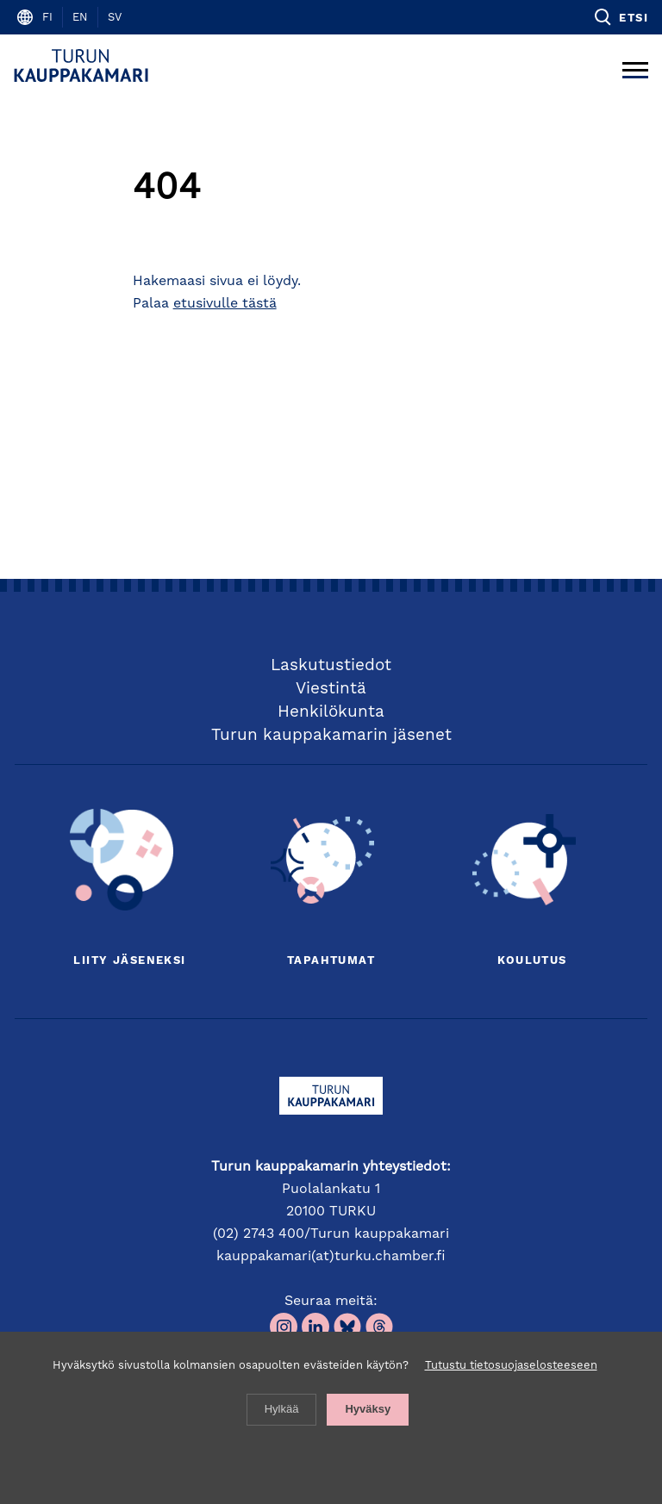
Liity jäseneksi (129, 960)
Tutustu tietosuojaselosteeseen (511, 1365)
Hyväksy (367, 1408)
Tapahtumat (331, 960)
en (80, 17)
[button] (620, 17)
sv (115, 17)
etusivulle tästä (225, 304)
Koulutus (531, 960)
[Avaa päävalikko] (635, 65)
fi (47, 17)
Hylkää (282, 1408)
